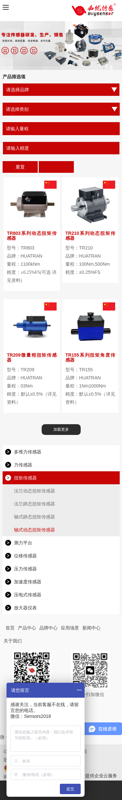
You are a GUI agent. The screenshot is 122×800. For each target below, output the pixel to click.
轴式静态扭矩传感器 (34, 516)
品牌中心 (48, 627)
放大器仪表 (25, 607)
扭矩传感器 (25, 477)
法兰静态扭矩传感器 (34, 503)
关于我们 (13, 640)
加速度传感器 (27, 581)
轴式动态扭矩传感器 (34, 529)
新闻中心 (91, 627)
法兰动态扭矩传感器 (34, 490)
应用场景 (70, 627)
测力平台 (23, 542)
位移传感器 (25, 555)
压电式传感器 (27, 594)
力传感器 (23, 464)
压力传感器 (25, 568)
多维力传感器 (27, 451)
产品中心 (27, 627)
